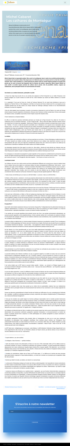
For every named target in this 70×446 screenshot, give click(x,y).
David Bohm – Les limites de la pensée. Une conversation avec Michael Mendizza (52, 387)
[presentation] (19, 417)
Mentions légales (38, 444)
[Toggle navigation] (65, 2)
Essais (19, 72)
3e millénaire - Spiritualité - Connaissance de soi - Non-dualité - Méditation (20, 444)
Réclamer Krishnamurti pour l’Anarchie (13, 387)
